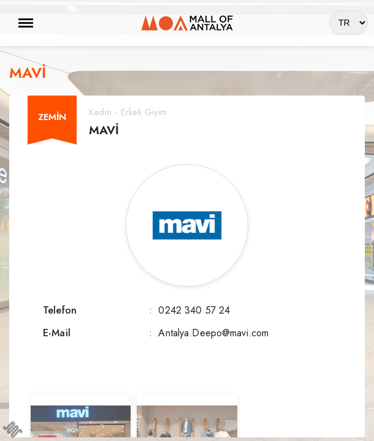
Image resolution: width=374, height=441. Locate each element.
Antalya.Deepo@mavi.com (213, 333)
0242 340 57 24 (194, 310)
